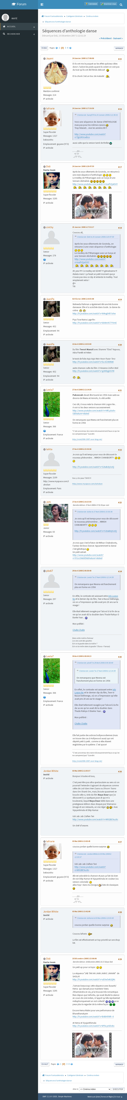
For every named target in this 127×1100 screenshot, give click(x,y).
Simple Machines (65, 1097)
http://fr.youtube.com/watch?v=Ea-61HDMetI (93, 361)
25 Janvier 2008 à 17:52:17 (83, 227)
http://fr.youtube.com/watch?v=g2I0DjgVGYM (93, 371)
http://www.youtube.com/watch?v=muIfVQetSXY (95, 184)
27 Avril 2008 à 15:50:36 (81, 449)
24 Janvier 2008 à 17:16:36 (83, 108)
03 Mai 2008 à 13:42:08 (81, 911)
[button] (42, 4)
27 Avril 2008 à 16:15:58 (81, 502)
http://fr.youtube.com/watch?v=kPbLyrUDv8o (93, 1025)
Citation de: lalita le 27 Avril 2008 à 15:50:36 (94, 511)
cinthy (49, 227)
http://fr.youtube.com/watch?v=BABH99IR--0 (93, 1016)
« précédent (105, 38)
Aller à (75, 1089)
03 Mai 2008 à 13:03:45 (81, 841)
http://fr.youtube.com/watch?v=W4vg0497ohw (94, 313)
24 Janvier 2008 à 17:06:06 (83, 58)
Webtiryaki (91, 1097)
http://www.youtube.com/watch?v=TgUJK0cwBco (90, 136)
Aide (98, 1097)
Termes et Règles (107, 1097)
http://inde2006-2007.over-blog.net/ (87, 439)
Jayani (49, 58)
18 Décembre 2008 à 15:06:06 (84, 958)
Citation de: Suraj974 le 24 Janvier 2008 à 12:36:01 (97, 115)
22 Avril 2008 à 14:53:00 (81, 344)
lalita (49, 449)
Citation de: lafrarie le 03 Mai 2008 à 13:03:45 (95, 918)
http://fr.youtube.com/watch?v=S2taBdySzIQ (93, 467)
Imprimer (119, 48)
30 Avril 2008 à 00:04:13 (81, 656)
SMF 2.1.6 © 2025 (49, 1097)
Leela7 (50, 389)
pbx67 (49, 570)
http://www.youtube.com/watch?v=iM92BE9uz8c (95, 819)
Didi (48, 166)
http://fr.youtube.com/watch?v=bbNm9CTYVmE (95, 322)
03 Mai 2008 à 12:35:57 (81, 771)
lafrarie (50, 108)
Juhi (48, 501)
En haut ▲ (118, 1097)
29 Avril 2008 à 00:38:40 (81, 571)
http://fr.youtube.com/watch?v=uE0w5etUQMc (94, 979)
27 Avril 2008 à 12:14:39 (81, 389)
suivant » (118, 38)
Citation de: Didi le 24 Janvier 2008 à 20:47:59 (95, 237)
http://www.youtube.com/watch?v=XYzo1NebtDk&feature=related (88, 557)
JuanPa (50, 299)
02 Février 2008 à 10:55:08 (83, 299)
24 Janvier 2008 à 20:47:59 (83, 166)
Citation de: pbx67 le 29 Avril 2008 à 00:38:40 (95, 662)
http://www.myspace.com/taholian (87, 483)
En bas (44, 48)
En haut (45, 1064)
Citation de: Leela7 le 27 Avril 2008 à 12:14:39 (95, 577)
